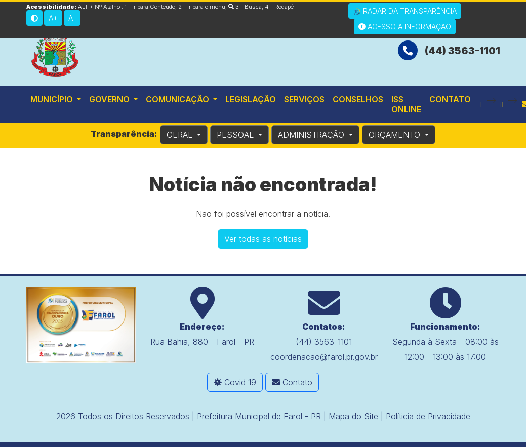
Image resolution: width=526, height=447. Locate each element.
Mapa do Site (353, 416)
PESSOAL (236, 135)
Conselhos (358, 99)
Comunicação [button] (178, 99)
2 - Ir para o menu (201, 6)
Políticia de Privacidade (428, 416)
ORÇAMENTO (396, 135)
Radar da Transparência (405, 11)
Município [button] (52, 99)
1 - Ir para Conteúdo (150, 6)
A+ (53, 18)
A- (72, 18)
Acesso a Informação (404, 26)
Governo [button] (110, 99)
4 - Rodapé (279, 6)
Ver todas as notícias (263, 239)
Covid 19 (235, 382)
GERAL (181, 135)
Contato (450, 99)
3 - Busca (245, 6)
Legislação (250, 99)
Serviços (304, 99)
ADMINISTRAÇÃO (312, 135)
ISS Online (406, 104)
